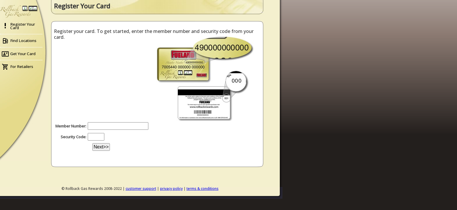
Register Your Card (22, 26)
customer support (141, 188)
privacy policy (171, 188)
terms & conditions (203, 188)
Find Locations (23, 40)
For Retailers (21, 66)
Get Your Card (23, 53)
